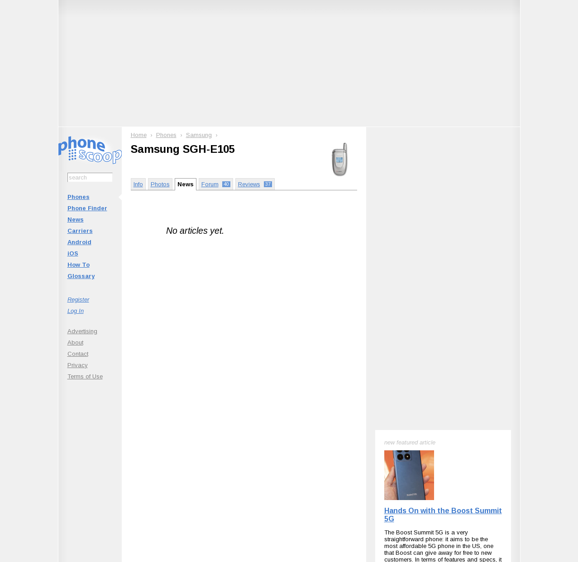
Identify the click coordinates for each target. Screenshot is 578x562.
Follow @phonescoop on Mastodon (273, 438)
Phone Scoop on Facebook (431, 438)
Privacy (77, 365)
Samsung (199, 135)
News (75, 219)
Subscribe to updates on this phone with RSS (110, 438)
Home (139, 135)
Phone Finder (87, 208)
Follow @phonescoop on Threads (356, 438)
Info (138, 184)
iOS (72, 253)
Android (79, 242)
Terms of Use (85, 376)
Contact (77, 353)
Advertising (82, 331)
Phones (78, 197)
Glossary (81, 276)
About (75, 342)
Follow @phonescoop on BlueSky (191, 438)
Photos (160, 184)
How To (78, 264)
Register (78, 299)
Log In (75, 310)
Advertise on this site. (289, 493)
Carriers (80, 230)
